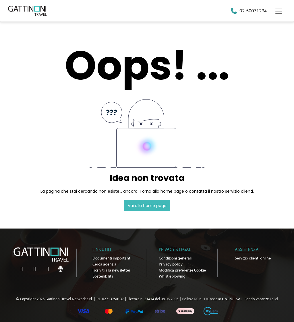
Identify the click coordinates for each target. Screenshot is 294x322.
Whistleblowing (172, 276)
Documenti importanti (111, 258)
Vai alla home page (147, 205)
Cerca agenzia (104, 264)
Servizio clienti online (253, 258)
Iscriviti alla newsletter (111, 270)
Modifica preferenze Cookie (182, 270)
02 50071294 (253, 10)
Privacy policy (171, 264)
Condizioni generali (175, 258)
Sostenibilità (102, 276)
